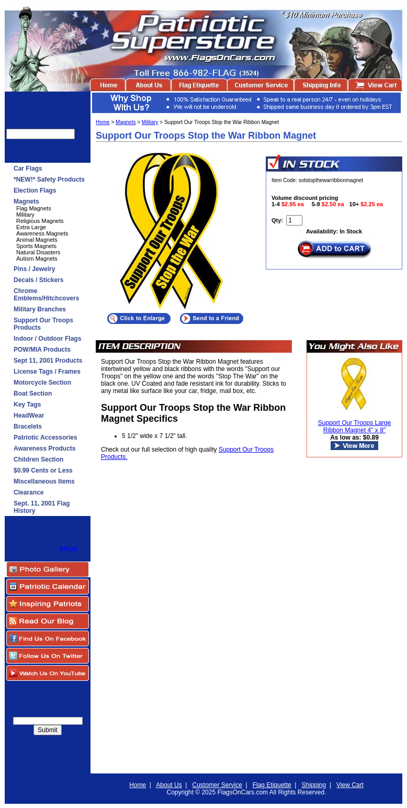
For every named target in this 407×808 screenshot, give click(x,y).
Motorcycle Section (42, 382)
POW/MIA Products (42, 349)
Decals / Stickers (38, 280)
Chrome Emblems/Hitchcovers (46, 294)
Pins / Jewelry (34, 269)
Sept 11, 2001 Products (48, 360)
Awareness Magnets (42, 233)
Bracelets (28, 426)
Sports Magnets (36, 246)
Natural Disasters (38, 252)
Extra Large (31, 227)
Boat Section (33, 393)
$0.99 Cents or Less (43, 470)
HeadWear (29, 415)
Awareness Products (45, 448)
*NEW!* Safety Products (49, 179)
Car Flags (28, 168)
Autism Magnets (37, 258)
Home (103, 122)
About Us (169, 785)
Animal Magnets (37, 240)
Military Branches (40, 309)
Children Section (38, 459)
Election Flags (35, 190)
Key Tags (27, 404)
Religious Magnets (40, 221)
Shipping (314, 785)
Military (25, 214)
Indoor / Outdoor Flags (47, 338)
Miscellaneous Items (44, 481)
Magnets (26, 201)
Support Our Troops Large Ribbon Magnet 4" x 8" (354, 426)
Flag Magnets (33, 208)
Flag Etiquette (272, 785)
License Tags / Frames (47, 371)
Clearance (28, 492)
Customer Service (217, 785)
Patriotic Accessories (45, 437)
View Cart (350, 785)
